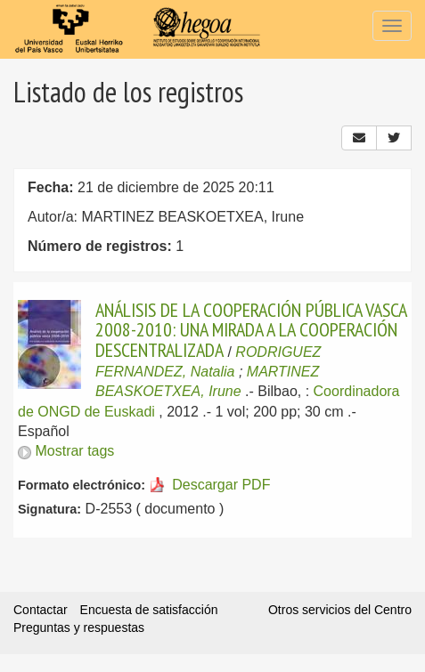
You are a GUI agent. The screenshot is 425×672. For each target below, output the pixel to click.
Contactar (40, 610)
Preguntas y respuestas (78, 627)
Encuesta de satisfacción (149, 610)
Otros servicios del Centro (340, 610)
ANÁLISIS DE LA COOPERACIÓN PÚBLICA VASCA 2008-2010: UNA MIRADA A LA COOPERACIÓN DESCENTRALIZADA (250, 329)
